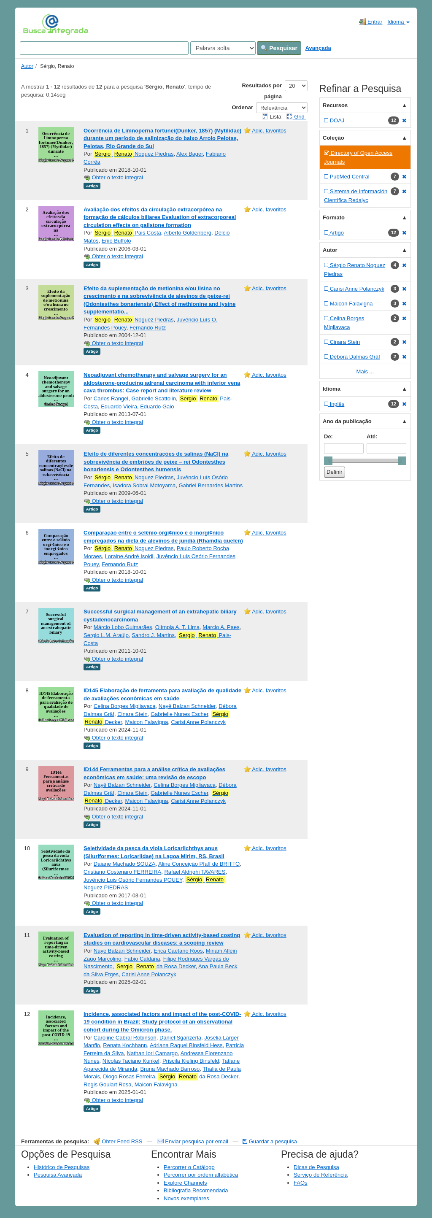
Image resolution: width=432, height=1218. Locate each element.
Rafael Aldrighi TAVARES (194, 872)
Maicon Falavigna (146, 722)
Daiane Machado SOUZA (125, 864)
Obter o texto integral (113, 177)
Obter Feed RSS (118, 1141)
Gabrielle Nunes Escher (179, 714)
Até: (372, 436)
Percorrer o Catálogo (189, 1167)
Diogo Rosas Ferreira (129, 1076)
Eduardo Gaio (157, 406)
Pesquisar (279, 48)
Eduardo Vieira (119, 406)
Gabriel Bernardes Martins (210, 485)
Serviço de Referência (321, 1175)
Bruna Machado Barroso (170, 1069)
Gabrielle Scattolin (153, 398)
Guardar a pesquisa (270, 1141)
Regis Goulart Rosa (107, 1084)
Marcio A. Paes (220, 627)
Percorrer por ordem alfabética (201, 1175)
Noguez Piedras (134, 154)
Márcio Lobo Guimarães (123, 627)
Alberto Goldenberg (187, 233)
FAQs (301, 1183)
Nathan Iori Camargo (152, 1053)
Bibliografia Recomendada (196, 1190)
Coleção (333, 138)
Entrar (370, 21)
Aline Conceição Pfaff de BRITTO (199, 864)
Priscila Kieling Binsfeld (190, 1061)
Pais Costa (127, 233)
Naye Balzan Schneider (122, 951)
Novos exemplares (186, 1198)
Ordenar (242, 107)
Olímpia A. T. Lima (177, 627)
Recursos (335, 105)
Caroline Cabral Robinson (125, 1037)
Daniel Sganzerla (180, 1037)
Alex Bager (189, 154)
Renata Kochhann (125, 1045)
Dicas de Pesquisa (316, 1167)
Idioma (398, 22)
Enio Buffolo (116, 241)
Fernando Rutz (148, 327)
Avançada (318, 48)
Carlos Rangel (111, 398)
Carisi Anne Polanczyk (198, 722)
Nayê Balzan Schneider (187, 706)
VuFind (36, 24)
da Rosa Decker (156, 966)
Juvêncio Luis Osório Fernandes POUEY (133, 880)
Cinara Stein (132, 714)
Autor (27, 66)
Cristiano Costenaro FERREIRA (122, 872)
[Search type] (223, 48)
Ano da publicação (347, 421)
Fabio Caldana (142, 959)
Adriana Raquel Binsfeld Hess (186, 1045)
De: (328, 436)
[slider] (328, 460)
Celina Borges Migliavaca (125, 706)
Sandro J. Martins (153, 635)
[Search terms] (104, 48)
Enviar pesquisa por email (193, 1141)
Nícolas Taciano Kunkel (131, 1061)
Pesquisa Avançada (58, 1175)
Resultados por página (262, 91)
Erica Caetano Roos (178, 951)
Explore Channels (185, 1183)
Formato (334, 217)
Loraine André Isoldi (129, 556)
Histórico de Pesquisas (61, 1167)
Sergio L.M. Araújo (106, 635)
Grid (296, 116)
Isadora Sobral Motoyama (144, 485)
